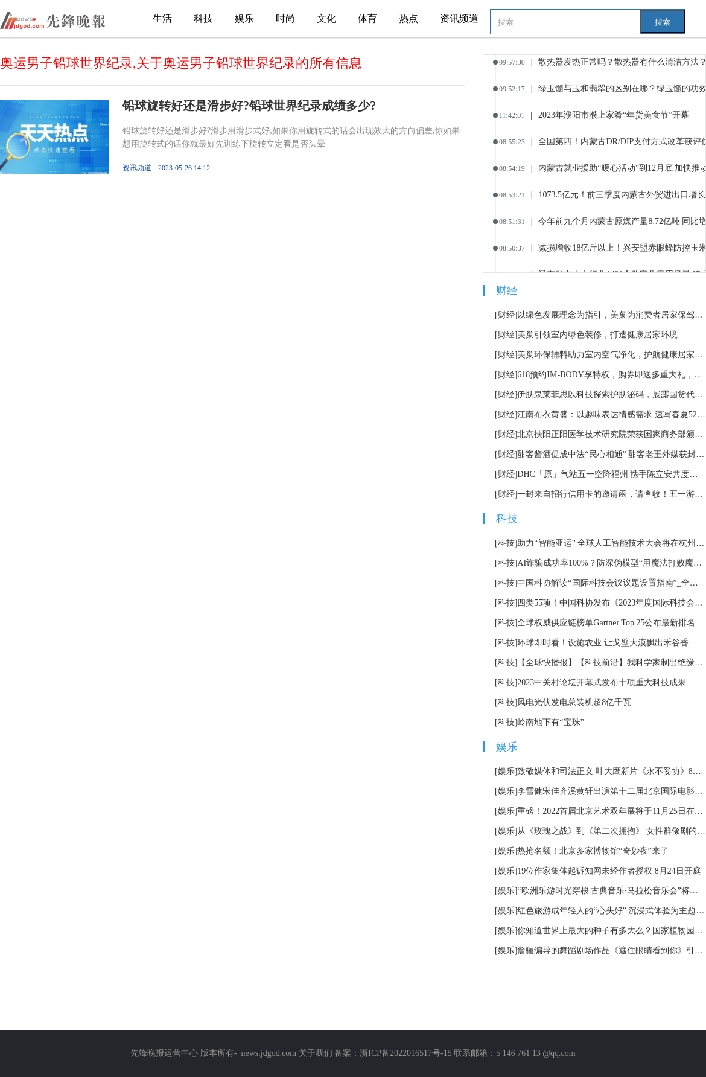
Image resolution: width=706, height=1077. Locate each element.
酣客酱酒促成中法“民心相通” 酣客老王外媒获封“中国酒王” (611, 454)
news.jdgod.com (268, 1053)
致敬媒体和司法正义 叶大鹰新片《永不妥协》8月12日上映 (611, 771)
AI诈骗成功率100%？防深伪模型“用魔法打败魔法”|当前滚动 (611, 562)
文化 (326, 18)
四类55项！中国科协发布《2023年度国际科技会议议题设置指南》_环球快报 (611, 602)
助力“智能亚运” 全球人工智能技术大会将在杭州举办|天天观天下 (611, 543)
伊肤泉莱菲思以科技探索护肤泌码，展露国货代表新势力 (611, 394)
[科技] (506, 543)
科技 (203, 18)
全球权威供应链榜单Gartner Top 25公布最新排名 (606, 622)
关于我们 (315, 1053)
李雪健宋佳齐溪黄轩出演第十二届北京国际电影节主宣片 (611, 791)
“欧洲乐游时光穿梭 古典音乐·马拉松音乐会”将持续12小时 (611, 890)
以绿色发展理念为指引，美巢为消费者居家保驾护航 (611, 314)
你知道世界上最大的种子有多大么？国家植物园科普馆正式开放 (611, 930)
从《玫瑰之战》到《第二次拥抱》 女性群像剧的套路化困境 (611, 831)
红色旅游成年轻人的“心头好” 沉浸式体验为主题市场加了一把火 (611, 910)
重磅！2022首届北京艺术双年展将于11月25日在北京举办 (611, 811)
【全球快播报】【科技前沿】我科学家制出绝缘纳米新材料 (611, 662)
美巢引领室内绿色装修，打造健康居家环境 (597, 334)
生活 (162, 18)
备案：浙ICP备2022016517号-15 (392, 1053)
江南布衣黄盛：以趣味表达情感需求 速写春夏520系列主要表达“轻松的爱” (611, 414)
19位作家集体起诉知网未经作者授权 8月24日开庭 (609, 870)
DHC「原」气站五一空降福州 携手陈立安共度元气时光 (611, 474)
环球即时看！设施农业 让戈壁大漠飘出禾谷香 (603, 642)
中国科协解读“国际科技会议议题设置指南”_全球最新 (611, 582)
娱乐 (244, 18)
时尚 (285, 18)
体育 (367, 18)
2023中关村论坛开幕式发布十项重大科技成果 (601, 682)
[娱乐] (506, 771)
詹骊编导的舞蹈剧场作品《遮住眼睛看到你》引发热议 (611, 950)
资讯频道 (459, 18)
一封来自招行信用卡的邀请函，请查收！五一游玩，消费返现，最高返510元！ (611, 494)
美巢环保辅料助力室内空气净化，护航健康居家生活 (611, 354)
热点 (408, 18)
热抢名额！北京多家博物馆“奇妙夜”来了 (592, 850)
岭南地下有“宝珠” (550, 722)
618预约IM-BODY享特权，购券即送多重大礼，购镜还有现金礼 (611, 374)
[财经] (506, 314)
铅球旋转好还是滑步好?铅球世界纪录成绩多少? (249, 105)
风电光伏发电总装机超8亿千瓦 (574, 702)
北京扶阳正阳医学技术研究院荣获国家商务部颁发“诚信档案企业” (611, 434)
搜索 (662, 22)
